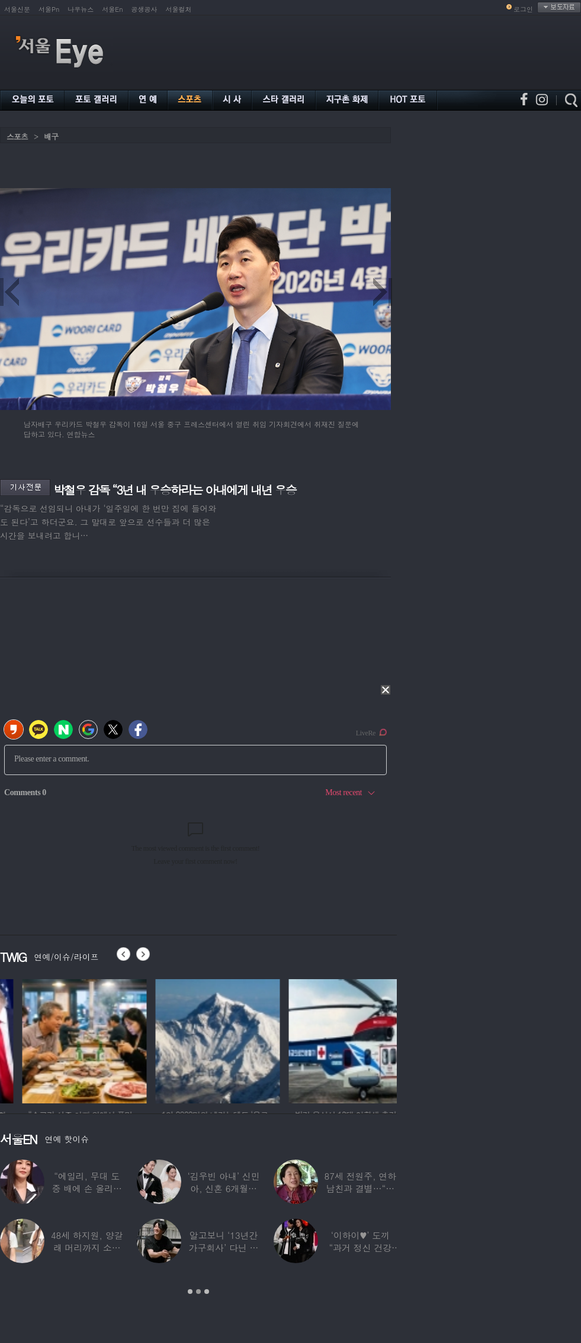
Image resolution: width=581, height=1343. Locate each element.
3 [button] (206, 1291)
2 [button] (198, 1291)
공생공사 (144, 9)
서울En (112, 9)
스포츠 (17, 136)
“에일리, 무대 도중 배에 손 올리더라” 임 (87, 1188)
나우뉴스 (81, 9)
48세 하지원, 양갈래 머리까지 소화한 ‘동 (87, 1247)
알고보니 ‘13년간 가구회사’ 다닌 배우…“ (224, 1247)
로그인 (523, 9)
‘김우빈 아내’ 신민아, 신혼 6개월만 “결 (223, 1188)
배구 (51, 136)
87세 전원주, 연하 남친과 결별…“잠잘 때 (361, 1188)
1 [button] (190, 1291)
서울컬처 (179, 9)
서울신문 (17, 9)
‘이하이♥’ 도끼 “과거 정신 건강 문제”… (360, 1247)
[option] (156, 1039)
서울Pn (48, 9)
